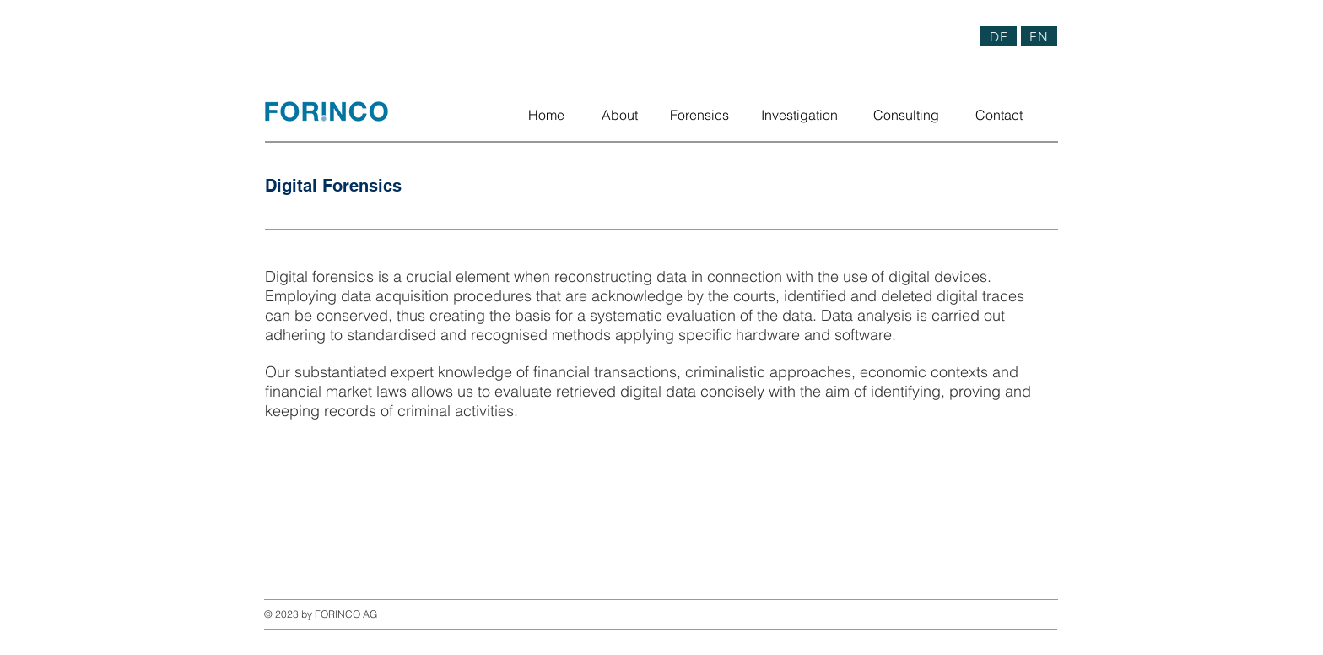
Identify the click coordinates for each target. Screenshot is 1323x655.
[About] (619, 115)
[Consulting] (906, 115)
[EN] (1039, 36)
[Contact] (999, 115)
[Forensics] (699, 115)
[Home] (546, 115)
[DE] (998, 36)
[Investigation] (799, 115)
